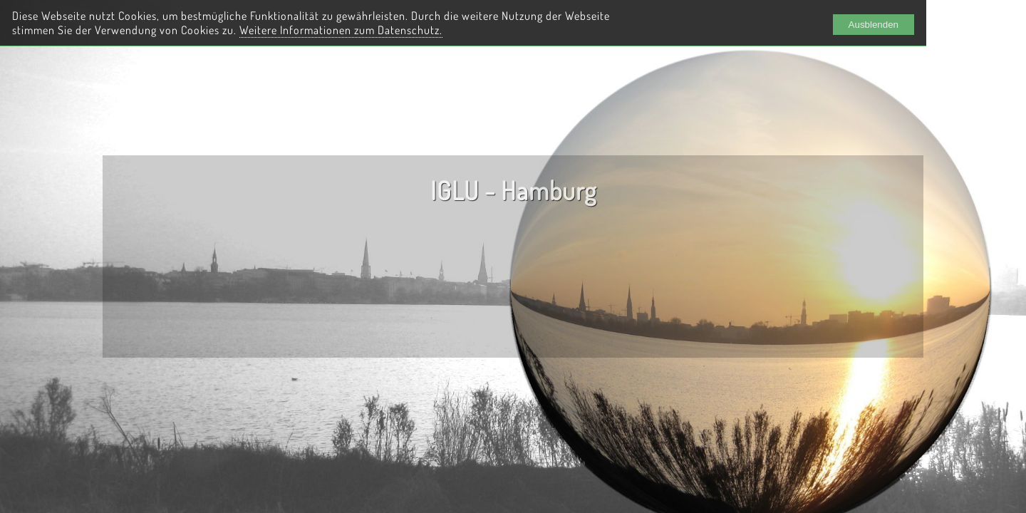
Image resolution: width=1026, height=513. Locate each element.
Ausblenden (873, 24)
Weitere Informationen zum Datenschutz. (340, 30)
